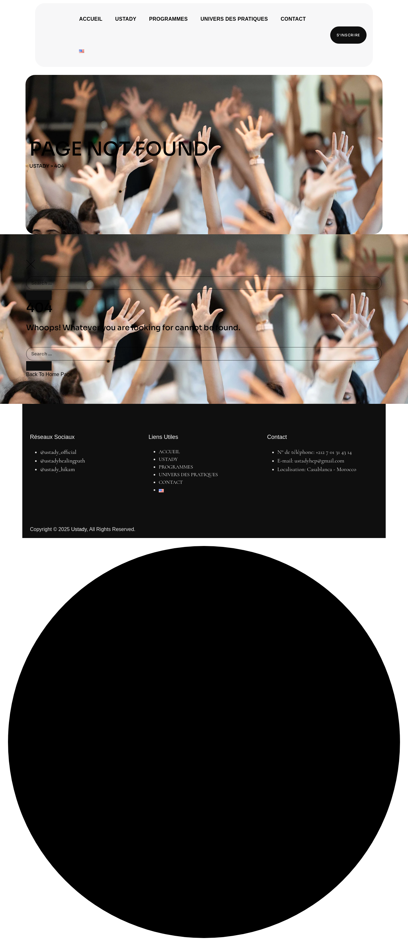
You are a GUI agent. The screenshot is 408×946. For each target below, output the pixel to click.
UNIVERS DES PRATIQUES (234, 19)
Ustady (79, 529)
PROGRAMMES (168, 19)
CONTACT (293, 19)
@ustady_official (58, 451)
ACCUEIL (90, 19)
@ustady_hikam (57, 469)
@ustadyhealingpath (62, 460)
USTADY (125, 19)
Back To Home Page (49, 374)
